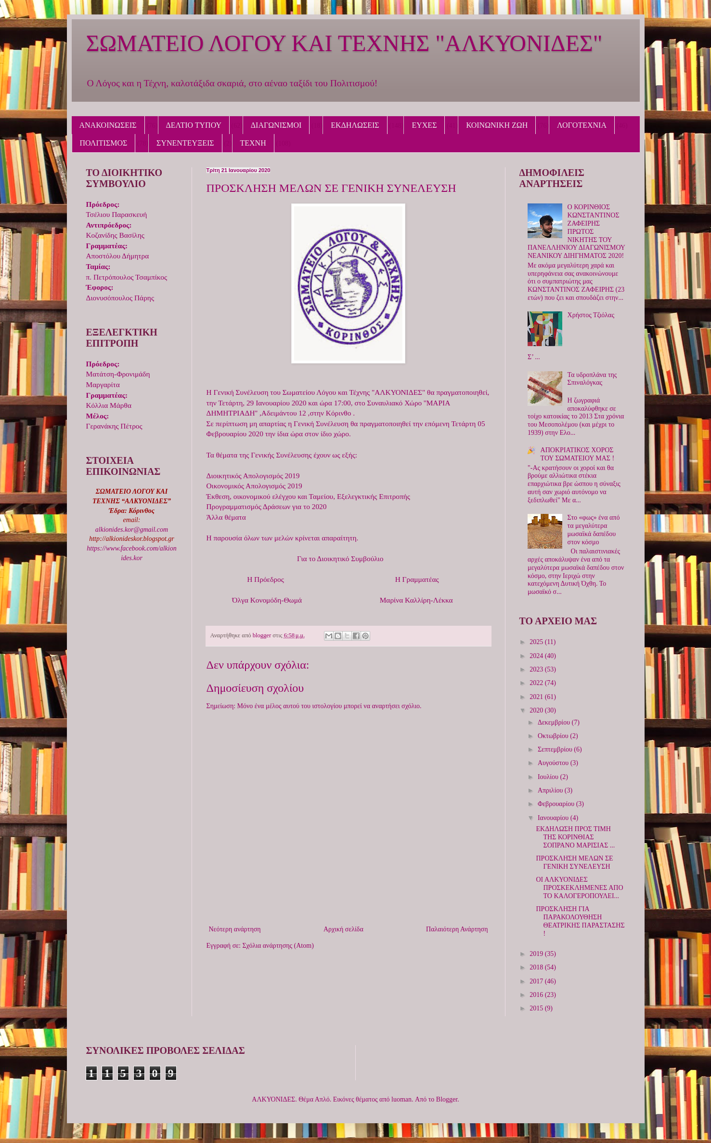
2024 (537, 655)
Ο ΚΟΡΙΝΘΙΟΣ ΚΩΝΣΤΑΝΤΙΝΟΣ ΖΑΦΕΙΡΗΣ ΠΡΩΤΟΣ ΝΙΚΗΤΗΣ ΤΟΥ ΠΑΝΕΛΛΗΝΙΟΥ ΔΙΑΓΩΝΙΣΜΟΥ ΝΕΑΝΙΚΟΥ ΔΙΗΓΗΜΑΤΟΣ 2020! (576, 231)
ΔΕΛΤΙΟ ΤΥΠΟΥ (193, 125)
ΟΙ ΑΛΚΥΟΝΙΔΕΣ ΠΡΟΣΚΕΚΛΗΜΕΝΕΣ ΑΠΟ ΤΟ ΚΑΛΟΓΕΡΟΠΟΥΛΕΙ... (579, 888)
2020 (537, 710)
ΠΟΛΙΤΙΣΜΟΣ (104, 143)
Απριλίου (551, 790)
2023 (537, 669)
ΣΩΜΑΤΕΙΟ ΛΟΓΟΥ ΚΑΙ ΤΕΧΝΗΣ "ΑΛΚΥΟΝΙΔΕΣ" (344, 43)
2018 (537, 967)
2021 (537, 696)
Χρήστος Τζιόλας (591, 315)
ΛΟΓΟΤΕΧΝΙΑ (582, 125)
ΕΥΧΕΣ (424, 125)
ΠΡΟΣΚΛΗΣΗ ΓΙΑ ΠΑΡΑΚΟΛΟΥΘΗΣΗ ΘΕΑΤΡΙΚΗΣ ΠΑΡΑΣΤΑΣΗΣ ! (580, 921)
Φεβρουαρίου (557, 803)
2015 (537, 1008)
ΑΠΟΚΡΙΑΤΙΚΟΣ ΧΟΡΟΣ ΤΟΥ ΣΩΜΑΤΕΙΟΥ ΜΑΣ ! (578, 454)
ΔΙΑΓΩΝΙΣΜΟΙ (276, 125)
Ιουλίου (549, 776)
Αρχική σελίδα (343, 929)
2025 (537, 641)
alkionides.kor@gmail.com (131, 529)
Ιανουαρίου (554, 817)
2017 (537, 981)
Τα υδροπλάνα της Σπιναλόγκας (592, 379)
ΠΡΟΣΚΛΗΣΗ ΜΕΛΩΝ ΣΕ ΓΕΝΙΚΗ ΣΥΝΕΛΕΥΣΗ (574, 862)
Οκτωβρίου (554, 736)
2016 (537, 994)
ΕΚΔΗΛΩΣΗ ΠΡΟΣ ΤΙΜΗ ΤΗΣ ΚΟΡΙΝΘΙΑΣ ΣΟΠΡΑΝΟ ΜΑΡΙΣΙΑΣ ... (575, 837)
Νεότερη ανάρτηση (235, 929)
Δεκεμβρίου (555, 722)
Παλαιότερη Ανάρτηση (457, 929)
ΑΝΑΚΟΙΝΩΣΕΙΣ (108, 125)
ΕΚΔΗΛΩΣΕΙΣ (355, 125)
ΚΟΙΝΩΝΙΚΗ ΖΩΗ (497, 125)
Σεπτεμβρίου (556, 749)
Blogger (446, 1099)
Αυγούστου (554, 762)
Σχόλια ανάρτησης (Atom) (277, 945)
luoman (401, 1099)
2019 (537, 953)
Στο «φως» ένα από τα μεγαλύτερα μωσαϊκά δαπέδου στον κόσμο (594, 529)
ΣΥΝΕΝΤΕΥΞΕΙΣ (185, 143)
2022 (537, 682)
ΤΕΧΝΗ (253, 143)
